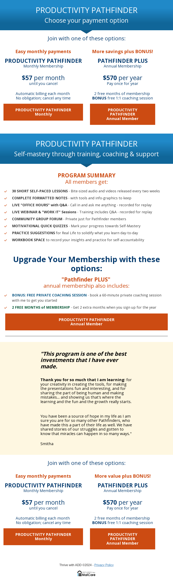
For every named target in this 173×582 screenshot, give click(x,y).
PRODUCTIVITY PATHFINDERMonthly (43, 112)
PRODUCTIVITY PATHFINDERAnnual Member (122, 114)
